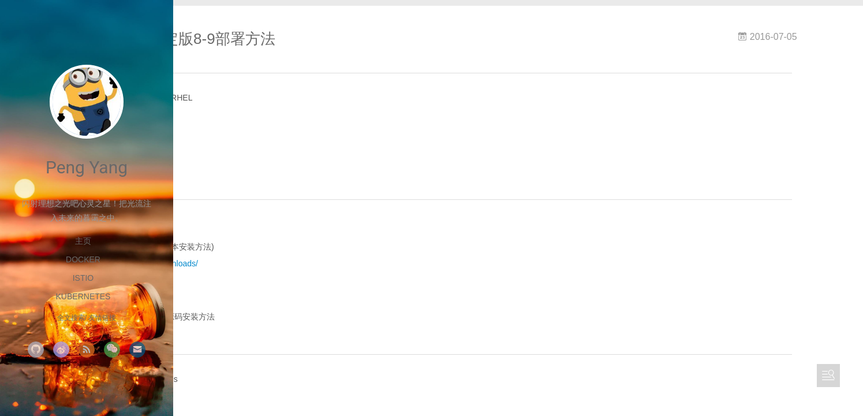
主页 (83, 241)
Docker (83, 259)
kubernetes (83, 296)
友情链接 (102, 318)
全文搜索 (71, 318)
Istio (83, 278)
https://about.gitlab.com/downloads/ (304, 269)
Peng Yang (87, 167)
